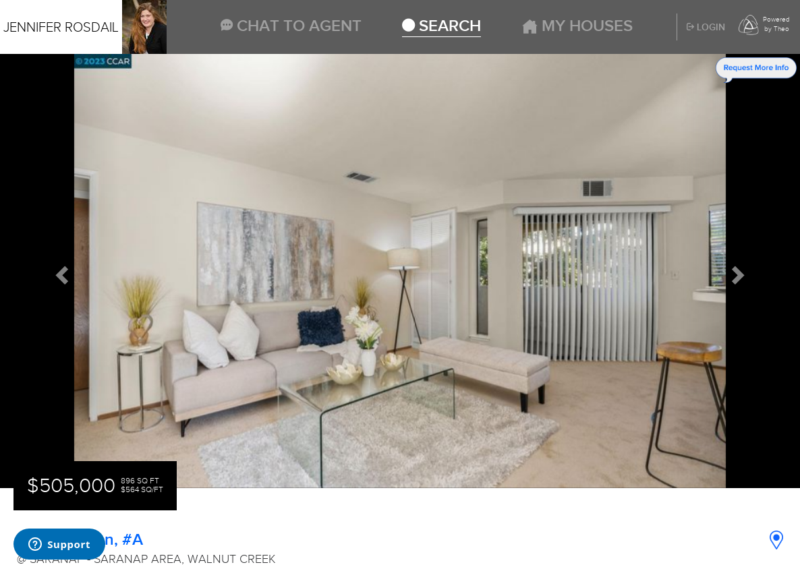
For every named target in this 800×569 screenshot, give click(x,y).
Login (706, 28)
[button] (60, 271)
